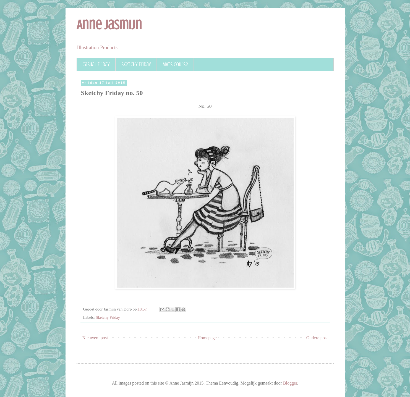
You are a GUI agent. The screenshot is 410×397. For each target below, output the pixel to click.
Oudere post (317, 337)
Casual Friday (96, 64)
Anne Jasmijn (109, 25)
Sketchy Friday (136, 64)
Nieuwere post (95, 337)
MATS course (175, 64)
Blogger (290, 383)
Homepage (206, 337)
